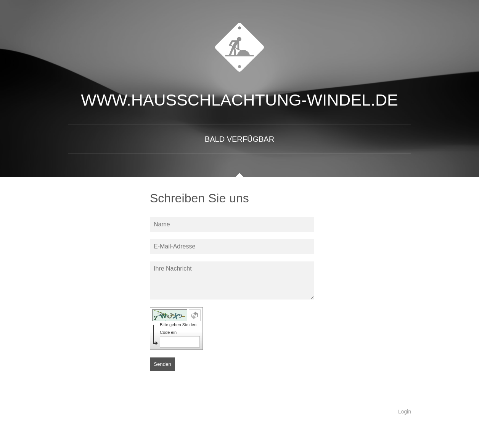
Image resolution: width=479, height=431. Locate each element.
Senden (162, 364)
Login (404, 412)
